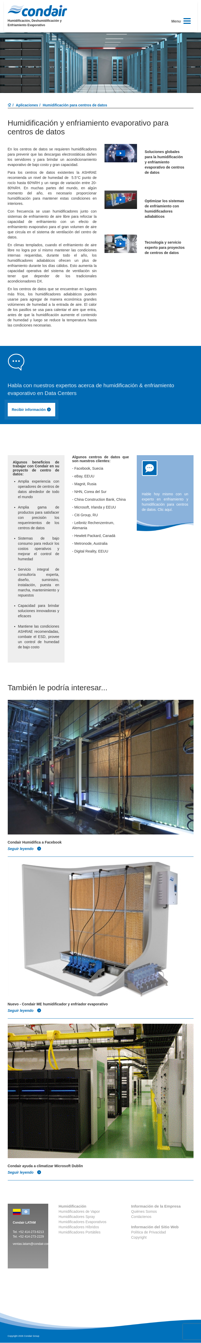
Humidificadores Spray (77, 1217)
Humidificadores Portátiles (80, 1232)
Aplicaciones (27, 105)
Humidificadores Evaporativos (82, 1222)
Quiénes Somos (144, 1211)
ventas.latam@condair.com (31, 1244)
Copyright (139, 1237)
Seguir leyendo (24, 849)
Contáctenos (141, 1217)
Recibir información (31, 410)
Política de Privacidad (148, 1232)
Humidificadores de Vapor (79, 1211)
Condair (37, 11)
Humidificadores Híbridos (79, 1227)
